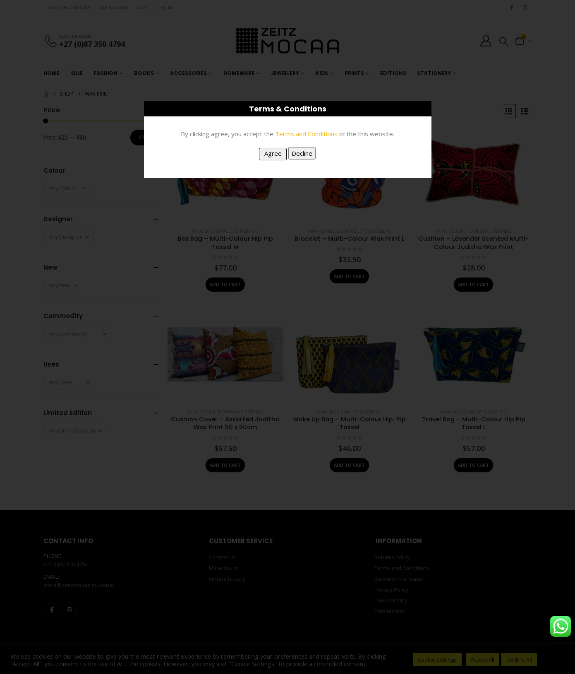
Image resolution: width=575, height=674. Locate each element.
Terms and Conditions (306, 134)
